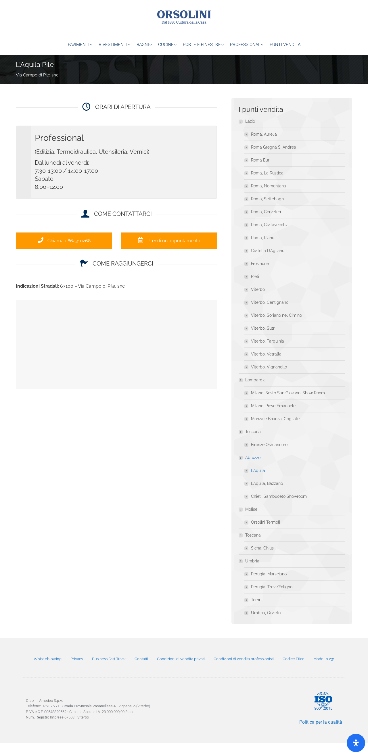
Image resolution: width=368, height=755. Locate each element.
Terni (255, 611)
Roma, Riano (262, 249)
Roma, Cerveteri (266, 223)
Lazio (247, 133)
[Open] (356, 743)
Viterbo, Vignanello (269, 378)
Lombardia (252, 391)
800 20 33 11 (340, 5)
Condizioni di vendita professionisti (244, 670)
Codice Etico (293, 670)
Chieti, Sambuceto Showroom (279, 508)
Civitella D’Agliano (267, 262)
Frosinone (260, 275)
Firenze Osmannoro (269, 456)
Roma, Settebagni (268, 210)
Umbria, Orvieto (266, 624)
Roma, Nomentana (268, 197)
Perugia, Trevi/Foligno (271, 598)
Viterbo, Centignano (269, 314)
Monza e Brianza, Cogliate (275, 430)
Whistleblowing (48, 670)
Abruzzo (249, 469)
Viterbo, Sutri (263, 340)
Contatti (141, 670)
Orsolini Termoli (265, 534)
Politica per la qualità (320, 734)
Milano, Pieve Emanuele (273, 417)
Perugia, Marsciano (269, 585)
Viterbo (258, 301)
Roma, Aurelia (264, 146)
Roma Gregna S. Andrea (273, 159)
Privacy (76, 670)
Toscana (250, 443)
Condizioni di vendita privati (181, 670)
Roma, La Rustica (267, 184)
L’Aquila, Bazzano (267, 495)
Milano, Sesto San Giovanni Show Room (288, 404)
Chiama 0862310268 (64, 252)
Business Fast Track (109, 670)
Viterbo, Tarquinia (267, 353)
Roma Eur (260, 172)
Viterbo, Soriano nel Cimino (276, 327)
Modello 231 (324, 670)
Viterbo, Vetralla (266, 366)
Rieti (255, 288)
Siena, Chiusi (263, 560)
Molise (248, 521)
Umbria (249, 572)
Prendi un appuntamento (169, 252)
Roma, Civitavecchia (270, 236)
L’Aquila (258, 482)
